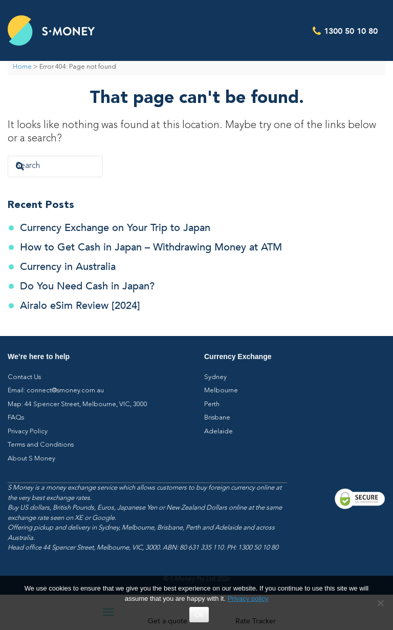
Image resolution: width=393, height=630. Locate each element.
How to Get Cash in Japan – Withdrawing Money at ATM (151, 247)
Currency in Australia (68, 267)
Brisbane (217, 417)
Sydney (215, 377)
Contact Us (24, 377)
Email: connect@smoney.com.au (56, 390)
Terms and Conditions (41, 445)
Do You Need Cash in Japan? (87, 286)
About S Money (31, 458)
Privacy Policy (28, 431)
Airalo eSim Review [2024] (80, 305)
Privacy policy (248, 598)
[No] (380, 603)
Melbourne (221, 390)
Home (22, 67)
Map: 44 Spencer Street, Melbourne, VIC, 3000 (77, 404)
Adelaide (218, 431)
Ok (198, 615)
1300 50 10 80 (351, 30)
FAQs (16, 417)
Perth (212, 404)
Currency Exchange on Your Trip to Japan (115, 228)
